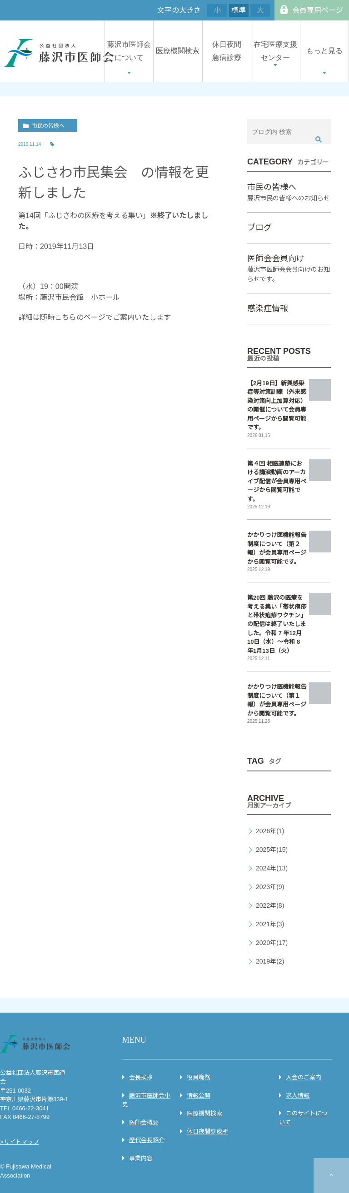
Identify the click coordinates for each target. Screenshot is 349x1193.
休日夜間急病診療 (226, 50)
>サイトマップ (19, 1141)
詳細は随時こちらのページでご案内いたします (94, 317)
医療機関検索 (177, 51)
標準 (238, 10)
